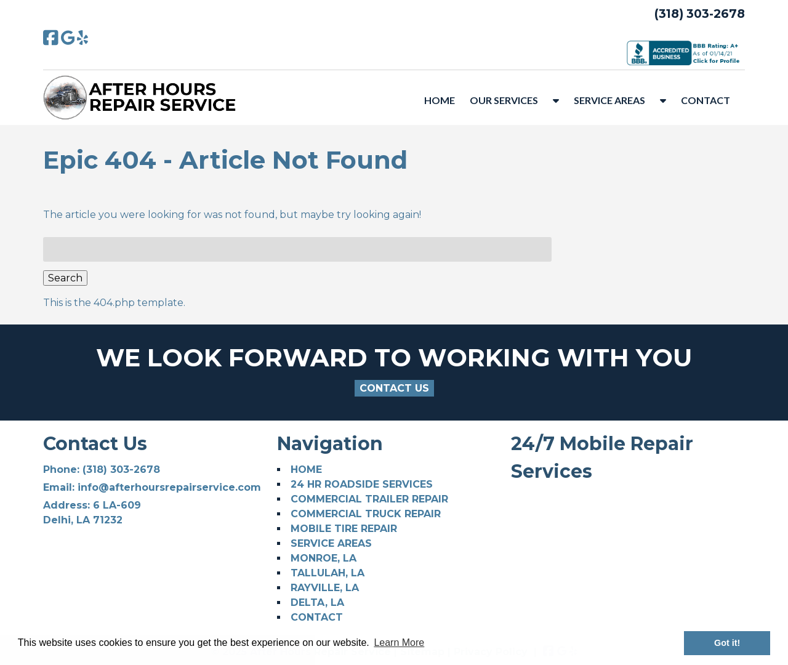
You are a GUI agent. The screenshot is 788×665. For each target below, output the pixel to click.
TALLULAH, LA (327, 573)
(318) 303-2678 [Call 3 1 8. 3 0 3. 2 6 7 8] (121, 469)
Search (65, 278)
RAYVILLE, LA (325, 588)
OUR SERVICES (504, 100)
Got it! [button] (727, 643)
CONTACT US (394, 388)
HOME (439, 100)
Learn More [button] (399, 642)
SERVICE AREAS (609, 100)
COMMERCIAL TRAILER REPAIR (369, 499)
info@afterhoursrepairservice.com (169, 487)
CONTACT (705, 100)
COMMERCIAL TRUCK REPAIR (366, 514)
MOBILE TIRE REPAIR (344, 528)
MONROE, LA (323, 558)
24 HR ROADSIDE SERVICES (362, 484)
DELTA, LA (317, 602)
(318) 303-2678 (699, 13)
